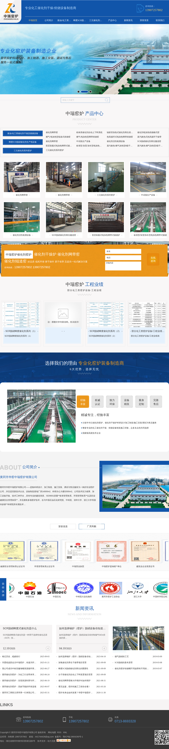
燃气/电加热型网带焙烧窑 (87, 137)
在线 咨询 (153, 259)
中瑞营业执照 (79, 566)
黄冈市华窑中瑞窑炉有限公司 (18, 477)
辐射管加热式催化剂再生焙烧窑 (121, 132)
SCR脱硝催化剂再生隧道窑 (149, 141)
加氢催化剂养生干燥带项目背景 (72, 662)
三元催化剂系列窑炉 (96, 20)
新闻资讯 (128, 20)
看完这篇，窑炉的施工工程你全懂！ (74, 687)
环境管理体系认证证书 (45, 566)
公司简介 (49, 20)
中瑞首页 (33, 20)
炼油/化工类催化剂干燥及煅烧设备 (65, 20)
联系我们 (160, 20)
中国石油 (31, 596)
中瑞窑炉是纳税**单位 (112, 566)
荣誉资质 (144, 20)
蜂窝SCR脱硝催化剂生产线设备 (81, 20)
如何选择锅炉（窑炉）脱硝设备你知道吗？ (83, 628)
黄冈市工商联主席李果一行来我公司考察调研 (20, 693)
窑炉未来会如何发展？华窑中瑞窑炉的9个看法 (76, 693)
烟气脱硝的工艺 (122, 656)
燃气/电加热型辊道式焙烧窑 (58, 137)
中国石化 (58, 596)
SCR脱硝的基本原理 (123, 662)
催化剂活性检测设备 (116, 141)
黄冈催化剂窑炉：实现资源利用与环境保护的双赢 (20, 681)
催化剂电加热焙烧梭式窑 (148, 132)
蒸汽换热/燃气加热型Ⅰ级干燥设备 (151, 146)
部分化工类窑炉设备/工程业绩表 (148, 331)
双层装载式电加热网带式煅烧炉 (60, 146)
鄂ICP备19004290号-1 (73, 737)
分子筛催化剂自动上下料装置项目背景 (75, 675)
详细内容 (123, 266)
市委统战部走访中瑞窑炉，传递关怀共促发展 (20, 662)
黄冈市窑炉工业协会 (112, 596)
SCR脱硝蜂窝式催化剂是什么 (20, 628)
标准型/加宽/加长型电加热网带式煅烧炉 (90, 146)
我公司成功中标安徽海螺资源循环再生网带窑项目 (20, 668)
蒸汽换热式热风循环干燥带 (149, 137)
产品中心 (112, 20)
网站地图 (52, 732)
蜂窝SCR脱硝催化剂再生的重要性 (73, 668)
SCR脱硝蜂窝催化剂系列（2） (105, 331)
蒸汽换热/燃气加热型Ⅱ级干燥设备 (121, 146)
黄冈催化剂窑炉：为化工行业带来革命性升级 (20, 675)
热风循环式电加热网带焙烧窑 (120, 137)
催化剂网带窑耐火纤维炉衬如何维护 (74, 681)
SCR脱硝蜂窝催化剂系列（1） (21, 331)
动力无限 (51, 741)
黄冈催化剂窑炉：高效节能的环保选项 (19, 687)
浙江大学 (138, 596)
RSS (59, 732)
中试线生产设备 (83, 141)
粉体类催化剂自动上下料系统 (89, 132)
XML (65, 732)
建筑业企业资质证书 (146, 566)
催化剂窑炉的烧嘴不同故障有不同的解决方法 (132, 668)
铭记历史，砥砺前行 (11, 656)
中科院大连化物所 (85, 596)
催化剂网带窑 (52, 132)
